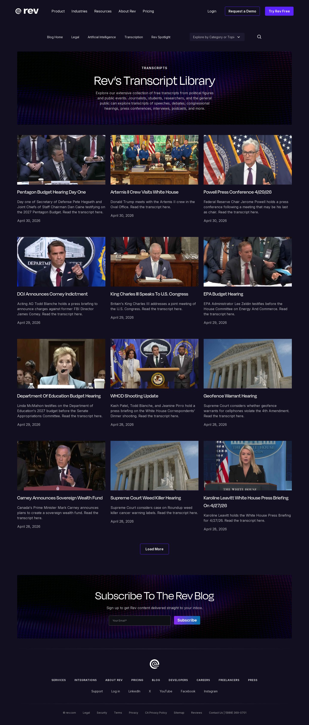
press (253, 680)
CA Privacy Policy (156, 712)
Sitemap (179, 712)
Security (102, 712)
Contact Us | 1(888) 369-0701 (227, 712)
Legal (75, 37)
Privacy (133, 712)
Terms (118, 712)
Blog (156, 680)
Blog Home (55, 37)
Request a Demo (242, 11)
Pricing (137, 680)
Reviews (196, 712)
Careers (203, 680)
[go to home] (154, 664)
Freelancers (229, 680)
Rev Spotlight (160, 37)
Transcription (133, 37)
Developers (178, 680)
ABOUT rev (114, 680)
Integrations (85, 680)
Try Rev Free (279, 11)
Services (59, 680)
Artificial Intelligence (102, 37)
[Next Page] (154, 549)
